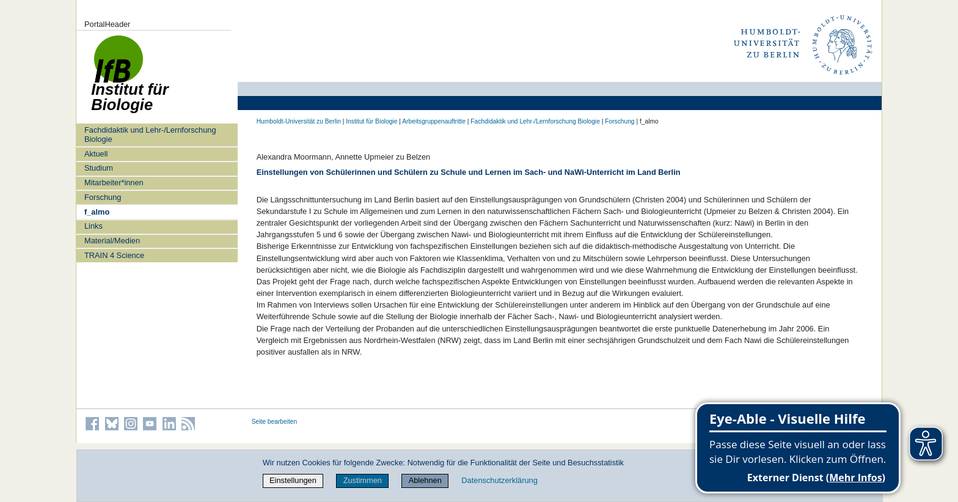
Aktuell (96, 153)
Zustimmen (362, 480)
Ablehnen (425, 480)
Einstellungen (292, 480)
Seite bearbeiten (275, 421)
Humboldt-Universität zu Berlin (299, 121)
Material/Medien (112, 240)
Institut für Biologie (371, 121)
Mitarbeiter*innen (114, 182)
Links (93, 226)
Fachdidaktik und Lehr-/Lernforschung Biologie (150, 134)
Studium (98, 167)
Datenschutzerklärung (499, 480)
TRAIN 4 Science (114, 255)
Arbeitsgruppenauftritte (434, 121)
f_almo (96, 211)
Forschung (102, 197)
